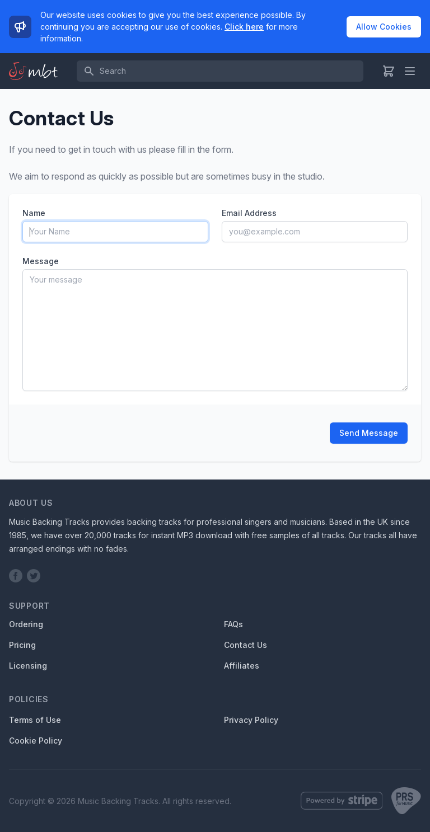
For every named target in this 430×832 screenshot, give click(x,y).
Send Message (368, 433)
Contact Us (245, 645)
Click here (244, 26)
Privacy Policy (251, 720)
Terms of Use (35, 720)
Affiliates (241, 665)
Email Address (249, 213)
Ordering (26, 624)
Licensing (28, 665)
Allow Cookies (384, 26)
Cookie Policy (35, 740)
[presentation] (107, 433)
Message (40, 261)
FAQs (233, 624)
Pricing (22, 645)
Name (33, 213)
